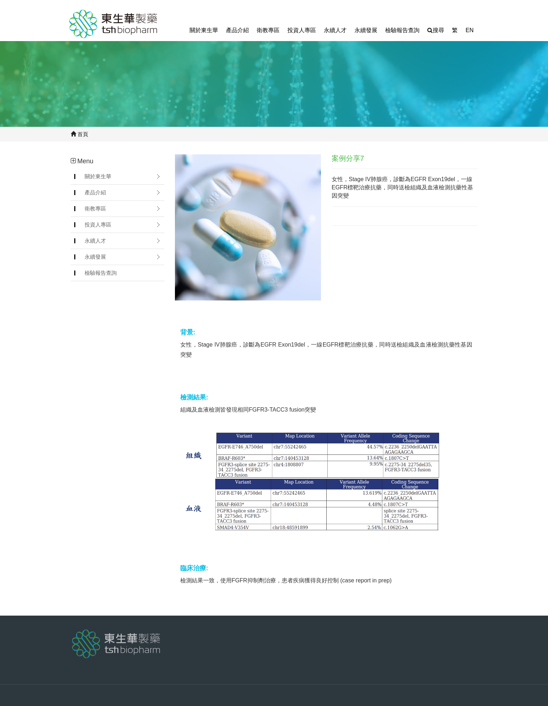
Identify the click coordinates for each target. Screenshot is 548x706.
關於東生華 (204, 30)
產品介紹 (237, 30)
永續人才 (335, 30)
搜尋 (435, 30)
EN (469, 30)
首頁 (79, 134)
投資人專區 (301, 30)
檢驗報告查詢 (402, 30)
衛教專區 (268, 30)
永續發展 (366, 30)
